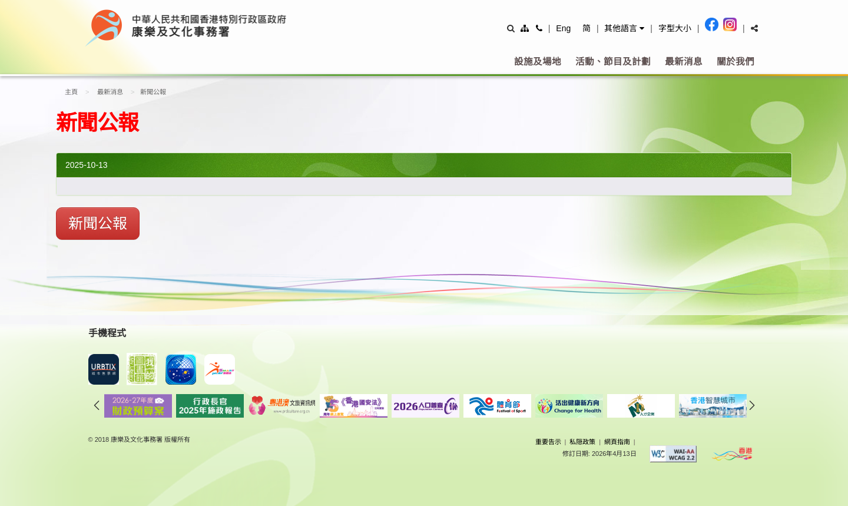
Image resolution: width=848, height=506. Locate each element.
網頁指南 (617, 441)
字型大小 (674, 28)
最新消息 (684, 62)
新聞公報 (97, 223)
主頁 (71, 91)
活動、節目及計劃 (613, 62)
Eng (563, 28)
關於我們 (735, 62)
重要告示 (548, 441)
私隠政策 (582, 441)
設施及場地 (537, 62)
